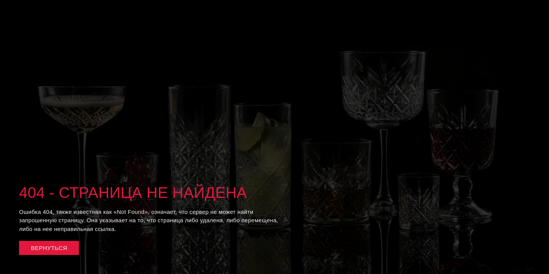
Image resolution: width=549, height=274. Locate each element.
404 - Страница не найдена (133, 192)
